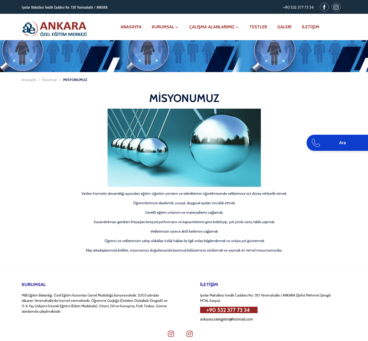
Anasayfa (29, 79)
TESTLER (258, 26)
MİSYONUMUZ (75, 79)
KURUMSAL (165, 26)
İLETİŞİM (310, 26)
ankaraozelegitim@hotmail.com (226, 319)
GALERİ (284, 26)
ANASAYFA (131, 26)
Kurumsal (49, 79)
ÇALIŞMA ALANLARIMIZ (214, 26)
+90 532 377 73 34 (298, 7)
